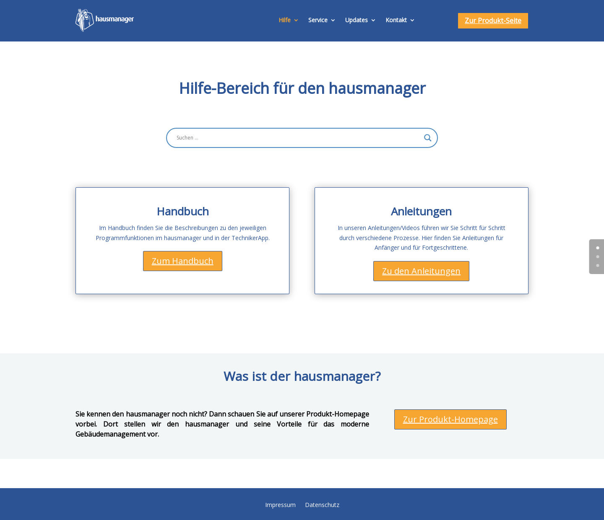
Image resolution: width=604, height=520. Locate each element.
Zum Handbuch (182, 260)
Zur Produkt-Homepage (450, 419)
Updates (356, 20)
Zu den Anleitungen (421, 271)
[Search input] (298, 138)
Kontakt (396, 20)
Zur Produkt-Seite (493, 20)
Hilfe (285, 20)
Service (318, 20)
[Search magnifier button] (428, 138)
